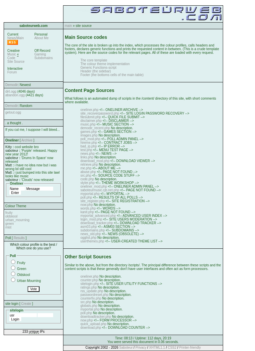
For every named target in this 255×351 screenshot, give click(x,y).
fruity (9, 213)
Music (11, 54)
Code (11, 58)
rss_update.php (91, 291)
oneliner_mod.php (93, 186)
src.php (85, 175)
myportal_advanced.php (98, 216)
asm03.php (88, 226)
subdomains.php (92, 230)
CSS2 (172, 347)
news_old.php (90, 234)
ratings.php (88, 287)
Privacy (140, 347)
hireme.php (88, 142)
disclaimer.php (91, 121)
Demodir (11, 85)
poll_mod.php (90, 139)
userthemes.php (92, 241)
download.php (90, 327)
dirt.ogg (10, 91)
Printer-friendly (190, 347)
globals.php (88, 305)
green (9, 223)
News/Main (15, 38)
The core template (93, 60)
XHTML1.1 (157, 347)
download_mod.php (94, 161)
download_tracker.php (96, 223)
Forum (12, 72)
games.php (88, 131)
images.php (89, 135)
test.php (86, 150)
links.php (86, 157)
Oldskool (23, 275)
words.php (88, 208)
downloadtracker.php (95, 316)
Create (26, 304)
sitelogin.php (89, 284)
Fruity (21, 263)
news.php (87, 153)
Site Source (16, 61)
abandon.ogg (15, 95)
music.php (88, 124)
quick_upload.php (93, 324)
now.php (86, 205)
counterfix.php (90, 298)
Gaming (40, 54)
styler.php (87, 183)
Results (19, 238)
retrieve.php (89, 164)
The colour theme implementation (104, 64)
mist (8, 227)
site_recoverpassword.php (99, 113)
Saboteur (126, 347)
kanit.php (87, 212)
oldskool (11, 216)
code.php (87, 179)
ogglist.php (88, 237)
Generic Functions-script (98, 67)
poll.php (86, 197)
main (68, 26)
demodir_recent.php (95, 128)
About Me (41, 38)
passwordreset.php (94, 295)
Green (21, 269)
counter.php (89, 280)
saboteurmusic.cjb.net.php (99, 190)
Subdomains (43, 58)
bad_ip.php (88, 146)
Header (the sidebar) (95, 71)
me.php (85, 168)
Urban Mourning (29, 281)
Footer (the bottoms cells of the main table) (111, 75)
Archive (26, 140)
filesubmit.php (90, 117)
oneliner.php (89, 110)
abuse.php (88, 172)
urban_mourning (17, 220)
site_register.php (92, 201)
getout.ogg (13, 112)
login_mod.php (91, 219)
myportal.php (90, 194)
